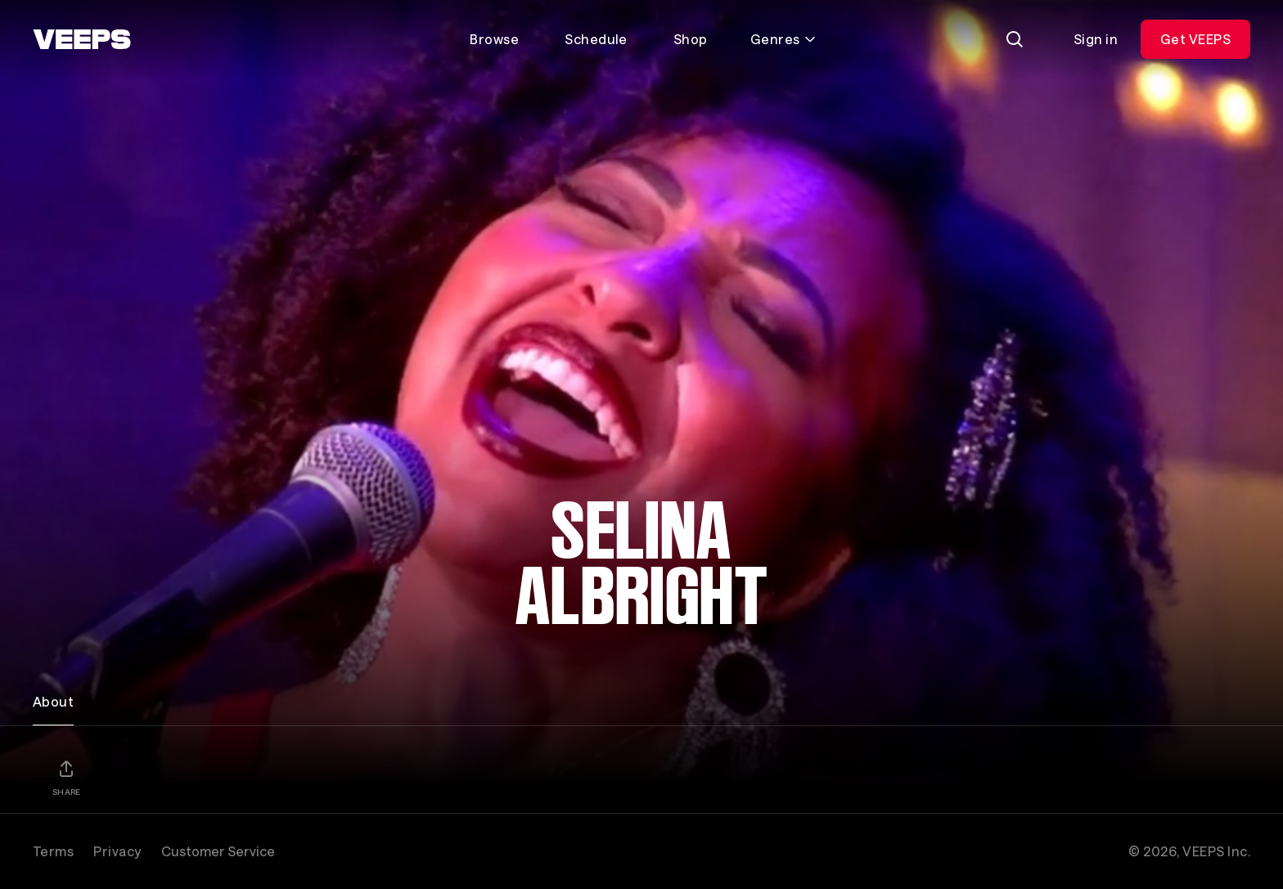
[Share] (66, 778)
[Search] (1014, 39)
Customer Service (218, 851)
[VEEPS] (82, 39)
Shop (690, 39)
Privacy (117, 851)
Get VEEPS (1195, 39)
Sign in (1096, 39)
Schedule (596, 39)
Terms (53, 851)
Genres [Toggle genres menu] (783, 39)
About (53, 701)
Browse (494, 39)
